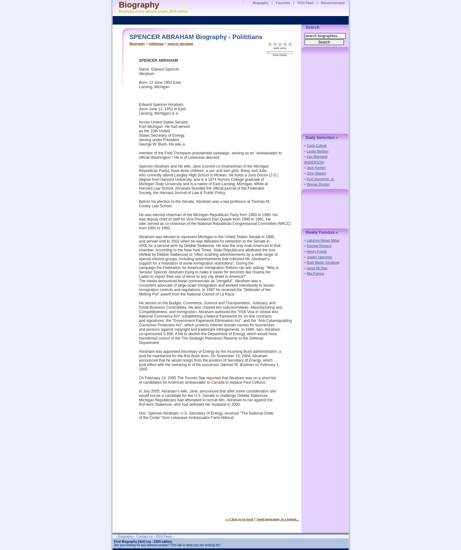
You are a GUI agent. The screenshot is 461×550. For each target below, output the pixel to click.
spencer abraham (180, 43)
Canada (217, 382)
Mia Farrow (315, 273)
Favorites (283, 3)
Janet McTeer (317, 268)
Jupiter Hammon (319, 257)
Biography (137, 43)
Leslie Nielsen (317, 151)
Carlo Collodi (317, 145)
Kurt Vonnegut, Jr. (320, 179)
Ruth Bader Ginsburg (323, 262)
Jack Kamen (316, 167)
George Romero (319, 246)
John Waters (316, 173)
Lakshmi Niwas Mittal (323, 240)
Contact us (144, 536)
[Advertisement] (246, 102)
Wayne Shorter (318, 184)
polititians (156, 43)
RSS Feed (305, 3)
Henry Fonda (317, 251)
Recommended (333, 3)
